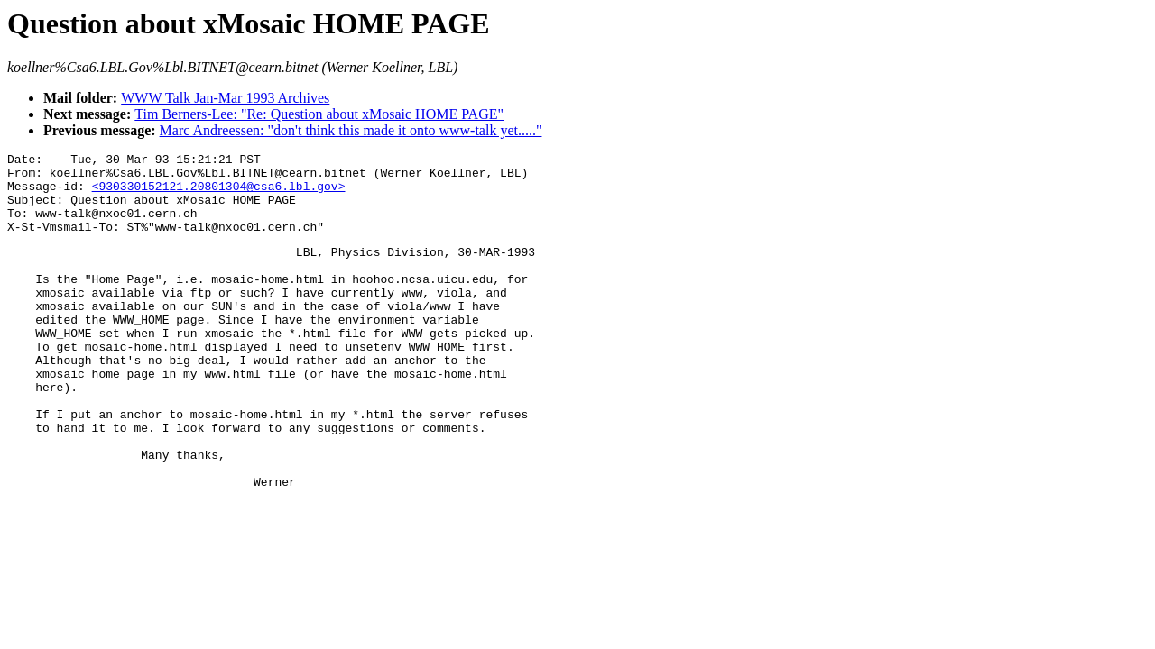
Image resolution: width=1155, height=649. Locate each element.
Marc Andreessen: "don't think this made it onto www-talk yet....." (351, 130)
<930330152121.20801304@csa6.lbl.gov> (219, 194)
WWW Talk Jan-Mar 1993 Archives (225, 97)
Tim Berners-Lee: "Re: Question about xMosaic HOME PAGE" (319, 114)
